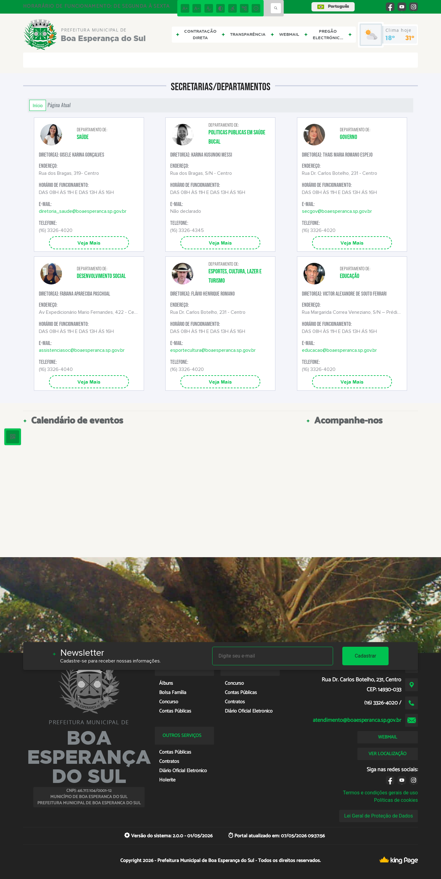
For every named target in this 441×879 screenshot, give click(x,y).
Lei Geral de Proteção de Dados (378, 816)
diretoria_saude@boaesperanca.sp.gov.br (82, 211)
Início (38, 105)
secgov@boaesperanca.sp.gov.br (337, 211)
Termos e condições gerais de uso (380, 793)
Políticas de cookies (396, 800)
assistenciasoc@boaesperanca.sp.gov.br (82, 350)
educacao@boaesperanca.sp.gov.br (339, 350)
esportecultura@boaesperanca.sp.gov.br (213, 350)
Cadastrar (365, 656)
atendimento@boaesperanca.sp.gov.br (357, 720)
